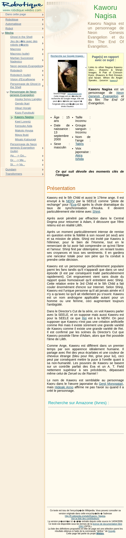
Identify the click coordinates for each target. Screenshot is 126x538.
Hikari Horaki (23, 108)
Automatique (13, 23)
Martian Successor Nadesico (21, 59)
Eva (73, 204)
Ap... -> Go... (18, 155)
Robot (9, 28)
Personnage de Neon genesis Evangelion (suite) (23, 148)
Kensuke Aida (23, 126)
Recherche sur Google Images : (68, 56)
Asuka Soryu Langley (28, 99)
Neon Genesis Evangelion (106, 94)
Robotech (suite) (20, 75)
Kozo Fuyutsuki (24, 112)
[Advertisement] (66, 14)
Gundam (10, 169)
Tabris (79, 144)
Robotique (11, 19)
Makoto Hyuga (24, 130)
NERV (70, 201)
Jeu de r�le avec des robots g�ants (23, 43)
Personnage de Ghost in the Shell (25, 85)
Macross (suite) (20, 53)
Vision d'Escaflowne (22, 79)
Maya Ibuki (22, 134)
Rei (84, 318)
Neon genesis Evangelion (26, 66)
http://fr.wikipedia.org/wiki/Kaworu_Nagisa (85, 516)
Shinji (96, 211)
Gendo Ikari (22, 103)
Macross (15, 49)
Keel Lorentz (23, 121)
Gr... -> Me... (18, 160)
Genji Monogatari (111, 383)
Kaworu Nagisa (24, 117)
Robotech (16, 70)
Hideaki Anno (64, 387)
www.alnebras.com (74, 94)
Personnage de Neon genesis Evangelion (23, 93)
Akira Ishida (79, 157)
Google (111, 531)
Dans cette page (15, 14)
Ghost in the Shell (21, 37)
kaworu (113, 80)
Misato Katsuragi (25, 139)
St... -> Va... (17, 164)
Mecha (9, 32)
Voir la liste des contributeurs (85, 518)
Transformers (13, 173)
